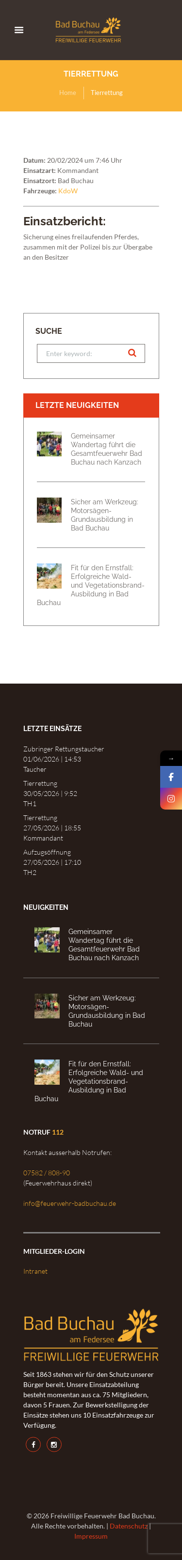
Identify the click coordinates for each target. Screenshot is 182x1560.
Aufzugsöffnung (47, 852)
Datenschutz (129, 1526)
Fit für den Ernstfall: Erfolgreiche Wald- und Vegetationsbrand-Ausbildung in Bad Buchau (91, 585)
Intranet (35, 1271)
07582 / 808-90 (46, 1173)
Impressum (91, 1536)
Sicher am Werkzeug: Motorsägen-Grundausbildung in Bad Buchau (104, 515)
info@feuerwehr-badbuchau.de (69, 1203)
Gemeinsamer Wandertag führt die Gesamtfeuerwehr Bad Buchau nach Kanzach (106, 449)
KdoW (68, 191)
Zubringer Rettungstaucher (63, 749)
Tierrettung (40, 783)
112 (58, 1132)
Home (67, 92)
